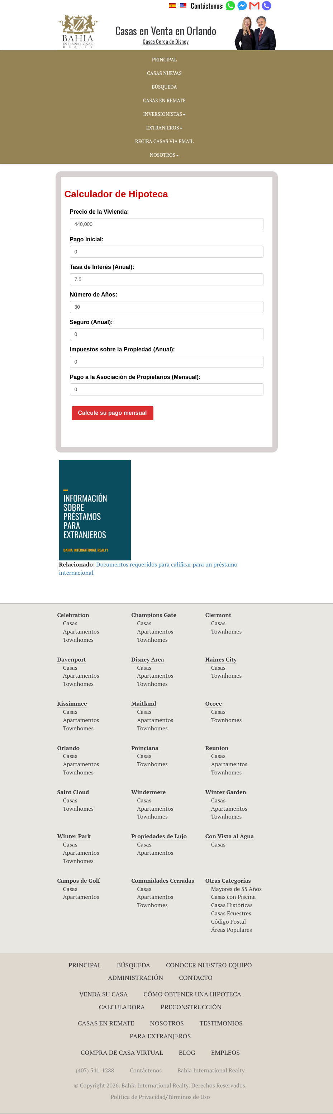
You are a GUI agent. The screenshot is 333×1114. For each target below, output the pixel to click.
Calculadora (122, 1006)
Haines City (221, 659)
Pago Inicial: (87, 239)
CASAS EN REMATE (164, 100)
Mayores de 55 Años (236, 889)
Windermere (148, 792)
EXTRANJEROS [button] (164, 127)
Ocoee (213, 703)
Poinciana (144, 748)
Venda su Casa (103, 994)
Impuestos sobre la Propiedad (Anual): (122, 349)
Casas (70, 623)
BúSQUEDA (164, 87)
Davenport (71, 659)
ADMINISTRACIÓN (135, 977)
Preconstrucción (191, 1006)
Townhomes (78, 640)
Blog (187, 1052)
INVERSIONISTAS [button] (164, 114)
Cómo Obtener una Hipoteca (192, 994)
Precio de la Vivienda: (99, 212)
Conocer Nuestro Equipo (209, 965)
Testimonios (221, 1023)
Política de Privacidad (137, 1097)
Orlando (68, 748)
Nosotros (167, 1023)
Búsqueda (133, 965)
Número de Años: (94, 294)
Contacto (196, 977)
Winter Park (74, 836)
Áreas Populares (231, 930)
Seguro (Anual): (91, 322)
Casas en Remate (106, 1023)
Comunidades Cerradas (162, 881)
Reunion (217, 748)
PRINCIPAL (164, 59)
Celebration (73, 615)
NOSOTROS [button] (164, 155)
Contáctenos (146, 1070)
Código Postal (228, 921)
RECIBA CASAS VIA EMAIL (164, 141)
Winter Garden (225, 792)
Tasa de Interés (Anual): (102, 267)
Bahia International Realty (211, 1070)
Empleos (225, 1052)
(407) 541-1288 (95, 1070)
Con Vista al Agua (229, 836)
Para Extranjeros (160, 1036)
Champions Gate (153, 615)
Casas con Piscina (233, 897)
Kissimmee (72, 703)
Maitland (143, 703)
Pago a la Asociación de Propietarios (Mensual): (135, 377)
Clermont (218, 615)
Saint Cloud (73, 792)
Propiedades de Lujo (159, 836)
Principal (84, 965)
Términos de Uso (188, 1097)
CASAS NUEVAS (164, 73)
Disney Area (147, 659)
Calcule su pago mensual (112, 413)
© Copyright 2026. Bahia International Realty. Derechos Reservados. (160, 1085)
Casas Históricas (232, 905)
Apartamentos (81, 631)
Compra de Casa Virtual (122, 1052)
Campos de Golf (78, 881)
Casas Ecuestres (231, 913)
